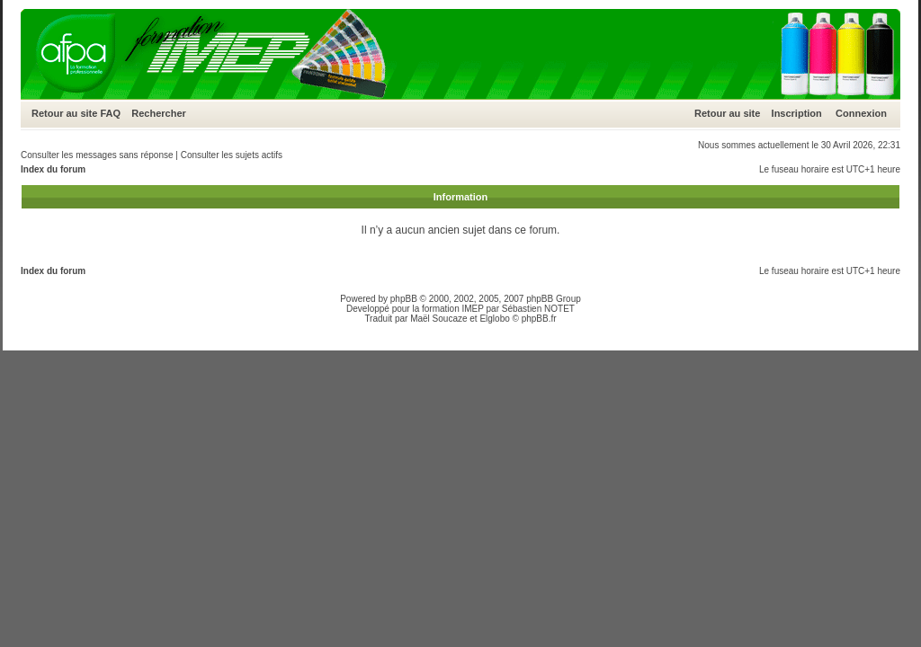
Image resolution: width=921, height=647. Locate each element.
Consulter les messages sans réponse (97, 155)
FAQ (110, 113)
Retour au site (64, 113)
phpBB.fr (539, 319)
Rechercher (158, 113)
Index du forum (53, 169)
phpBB (403, 299)
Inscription (797, 113)
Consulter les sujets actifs (231, 155)
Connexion (861, 113)
